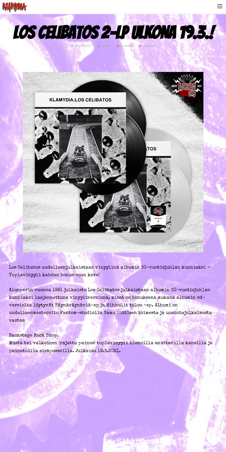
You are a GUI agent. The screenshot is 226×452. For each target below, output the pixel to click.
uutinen (149, 45)
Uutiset (126, 45)
